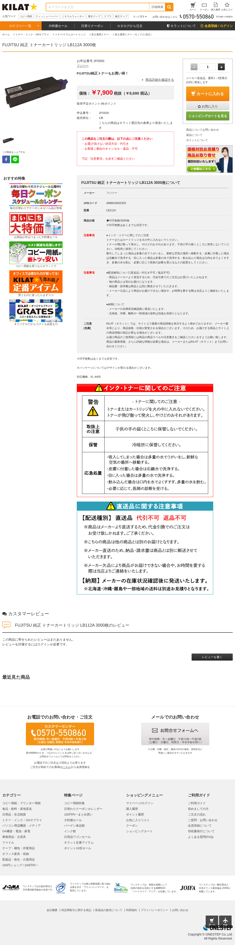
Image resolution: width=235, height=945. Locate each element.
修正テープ (121, 16)
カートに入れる (210, 94)
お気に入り (210, 106)
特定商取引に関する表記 (76, 910)
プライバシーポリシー (154, 910)
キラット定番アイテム (79, 842)
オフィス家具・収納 (15, 854)
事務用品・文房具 (14, 837)
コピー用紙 (26, 16)
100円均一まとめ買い (78, 814)
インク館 (70, 831)
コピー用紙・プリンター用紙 (21, 803)
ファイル (8, 842)
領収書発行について (201, 831)
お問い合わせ (180, 910)
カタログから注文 (129, 26)
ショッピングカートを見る (207, 116)
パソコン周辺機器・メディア (21, 825)
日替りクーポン (92, 26)
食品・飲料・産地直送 (17, 808)
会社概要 (52, 910)
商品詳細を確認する (159, 80)
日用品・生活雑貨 (14, 814)
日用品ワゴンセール (77, 837)
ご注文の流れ (197, 814)
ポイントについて (197, 140)
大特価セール (58, 26)
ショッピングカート (139, 831)
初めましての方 (198, 808)
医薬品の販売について (108, 910)
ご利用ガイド (197, 803)
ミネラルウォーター (73, 16)
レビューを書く (212, 657)
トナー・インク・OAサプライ (22, 820)
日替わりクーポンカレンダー (83, 808)
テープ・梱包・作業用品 (18, 848)
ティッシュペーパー (47, 16)
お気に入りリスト (138, 820)
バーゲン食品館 (74, 825)
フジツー (83, 65)
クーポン (132, 825)
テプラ (108, 16)
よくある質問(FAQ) (201, 837)
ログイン (43, 644)
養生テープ (94, 16)
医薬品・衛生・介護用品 (18, 859)
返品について (194, 135)
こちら (67, 767)
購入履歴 (132, 808)
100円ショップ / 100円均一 (20, 865)
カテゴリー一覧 (20, 26)
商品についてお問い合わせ (202, 129)
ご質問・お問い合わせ (203, 820)
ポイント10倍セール (77, 848)
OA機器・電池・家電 (16, 831)
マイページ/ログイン (140, 803)
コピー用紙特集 (74, 803)
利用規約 (131, 910)
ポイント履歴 (135, 814)
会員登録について (200, 825)
